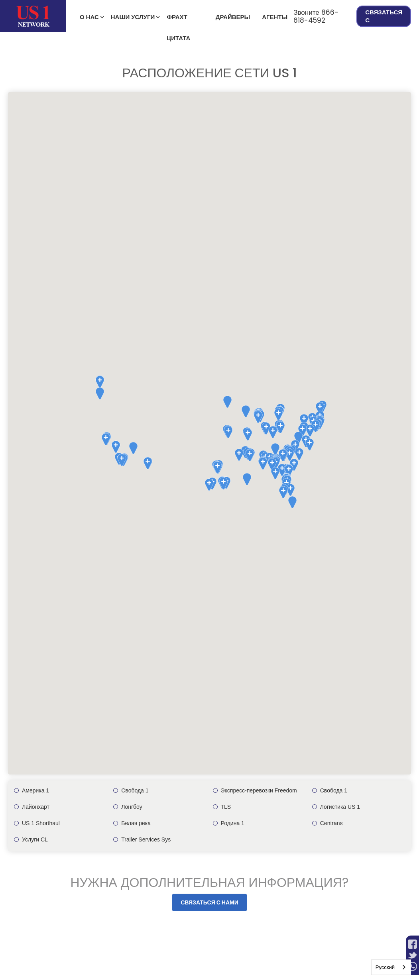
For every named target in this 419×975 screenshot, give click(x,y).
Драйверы (233, 17)
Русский (385, 967)
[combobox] (391, 967)
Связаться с (383, 16)
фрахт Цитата (178, 20)
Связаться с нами (209, 902)
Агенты (274, 17)
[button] (89, 16)
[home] (33, 16)
